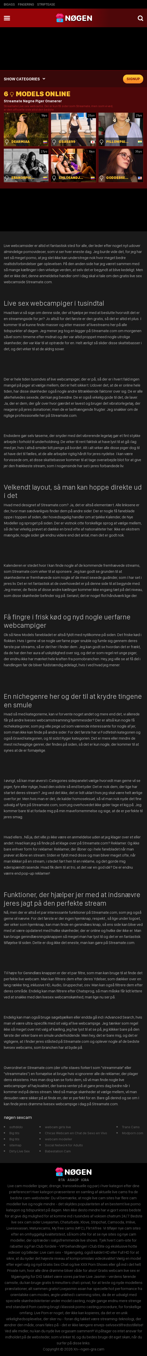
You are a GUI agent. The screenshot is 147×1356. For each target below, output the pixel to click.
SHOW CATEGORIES (22, 79)
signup (133, 79)
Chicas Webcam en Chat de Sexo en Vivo (76, 1133)
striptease (46, 4)
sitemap (15, 1145)
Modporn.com (132, 1133)
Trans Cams (131, 1127)
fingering (26, 4)
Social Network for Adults (64, 1145)
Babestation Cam (58, 1151)
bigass (9, 4)
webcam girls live (58, 1127)
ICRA (85, 1180)
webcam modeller (58, 1139)
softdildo (16, 1127)
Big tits (14, 1133)
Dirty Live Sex (19, 1151)
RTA (61, 1180)
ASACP (73, 1180)
